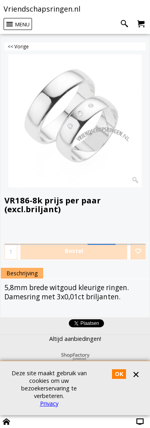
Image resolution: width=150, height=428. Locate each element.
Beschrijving (22, 273)
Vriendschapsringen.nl (42, 9)
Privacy (49, 403)
